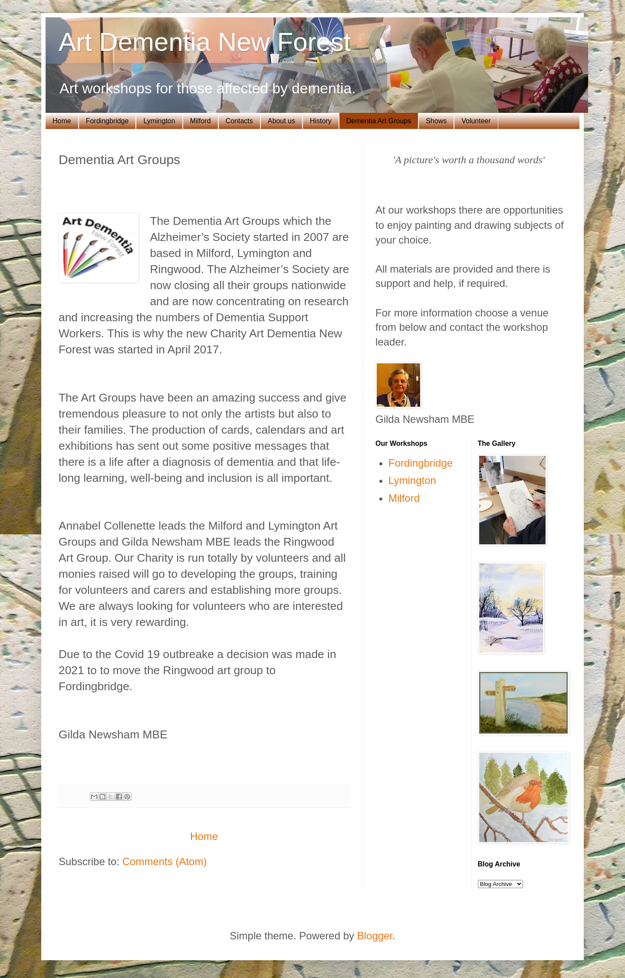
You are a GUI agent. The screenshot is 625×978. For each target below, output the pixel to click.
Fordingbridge (107, 121)
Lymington (159, 121)
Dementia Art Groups (378, 121)
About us (281, 121)
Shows (436, 121)
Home (62, 121)
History (321, 121)
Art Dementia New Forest (205, 41)
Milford (200, 121)
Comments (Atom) (164, 861)
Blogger (374, 936)
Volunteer (476, 121)
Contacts (239, 121)
